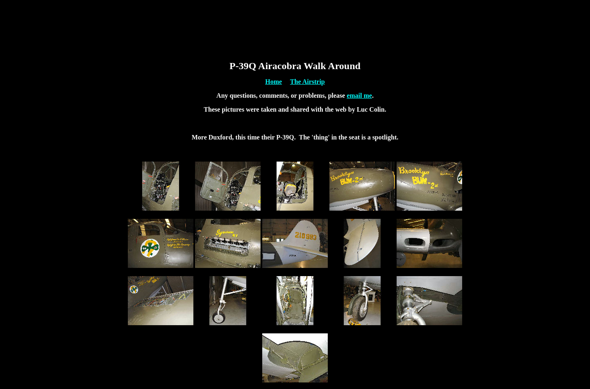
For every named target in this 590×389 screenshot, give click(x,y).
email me (359, 95)
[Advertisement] (295, 21)
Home (273, 81)
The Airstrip (307, 81)
